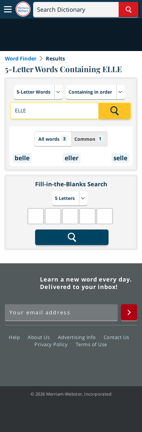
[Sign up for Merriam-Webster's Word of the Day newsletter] (61, 312)
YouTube (82, 363)
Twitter (59, 363)
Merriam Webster (21, 283)
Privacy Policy (52, 344)
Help (16, 337)
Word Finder (20, 58)
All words (53, 138)
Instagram (106, 363)
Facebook (35, 363)
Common (88, 138)
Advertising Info (78, 337)
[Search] (85, 9)
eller (72, 158)
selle (120, 158)
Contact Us (118, 337)
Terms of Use (91, 344)
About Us (40, 337)
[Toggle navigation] (8, 9)
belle (22, 158)
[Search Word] (128, 9)
